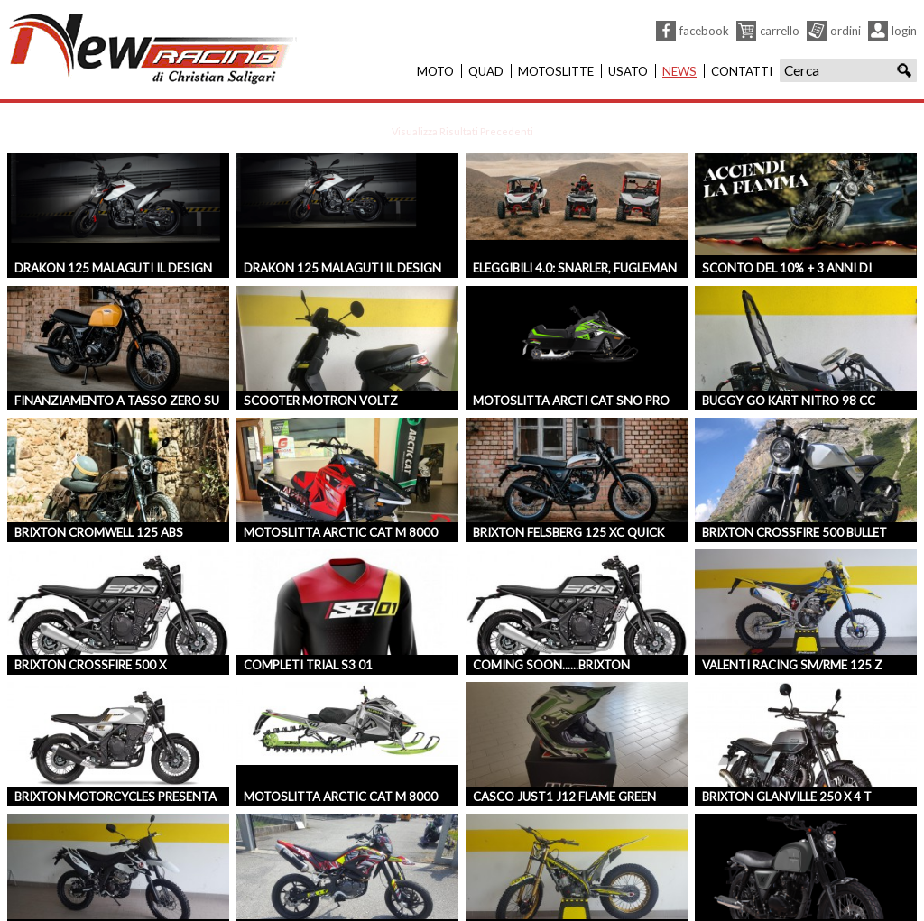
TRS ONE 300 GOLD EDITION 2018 (570, 886)
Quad (486, 71)
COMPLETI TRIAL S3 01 (308, 621)
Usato (628, 71)
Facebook (704, 30)
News (679, 71)
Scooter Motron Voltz (321, 357)
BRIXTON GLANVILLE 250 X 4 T (787, 753)
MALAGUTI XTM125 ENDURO (96, 886)
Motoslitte (556, 71)
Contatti (741, 71)
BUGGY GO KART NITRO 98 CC (788, 357)
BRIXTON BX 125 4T (757, 886)
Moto (435, 71)
